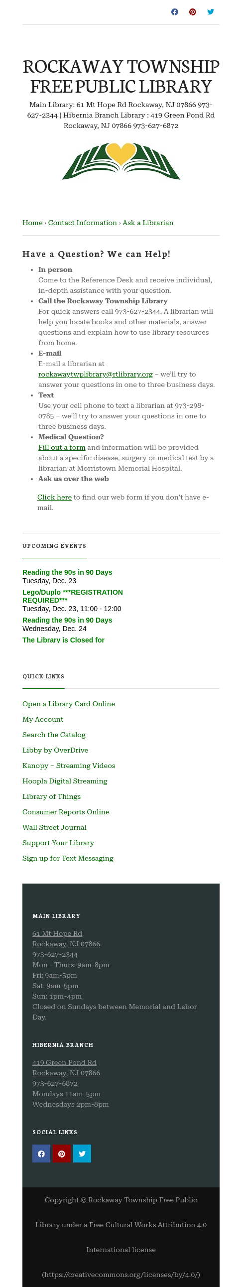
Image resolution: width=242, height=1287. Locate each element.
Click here (54, 497)
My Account (42, 719)
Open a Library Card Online (68, 704)
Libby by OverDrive (55, 750)
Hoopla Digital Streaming (65, 781)
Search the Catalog (54, 735)
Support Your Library (58, 843)
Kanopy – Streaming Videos (69, 766)
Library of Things (51, 796)
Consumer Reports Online (66, 812)
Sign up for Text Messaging (68, 858)
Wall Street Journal (54, 827)
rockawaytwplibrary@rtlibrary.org (95, 374)
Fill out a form (62, 447)
